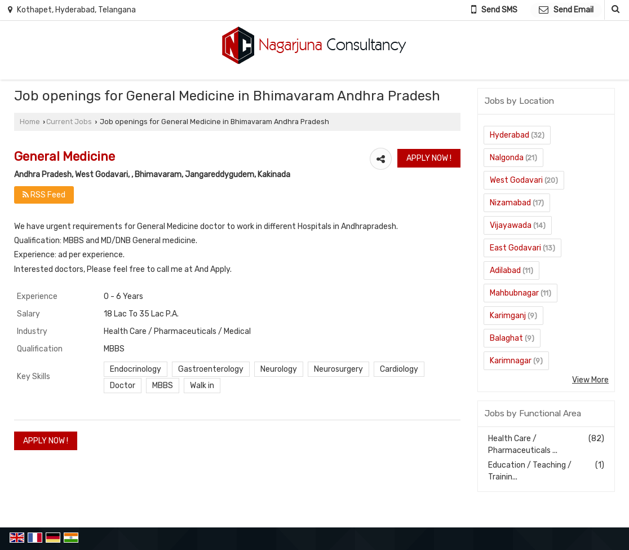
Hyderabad (509, 135)
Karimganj (508, 315)
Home (30, 121)
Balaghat (506, 338)
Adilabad (505, 270)
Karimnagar (510, 361)
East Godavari (515, 248)
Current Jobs (69, 121)
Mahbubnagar (514, 293)
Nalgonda (507, 157)
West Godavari (516, 180)
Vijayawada (510, 225)
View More (590, 380)
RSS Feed (44, 195)
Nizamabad (510, 203)
